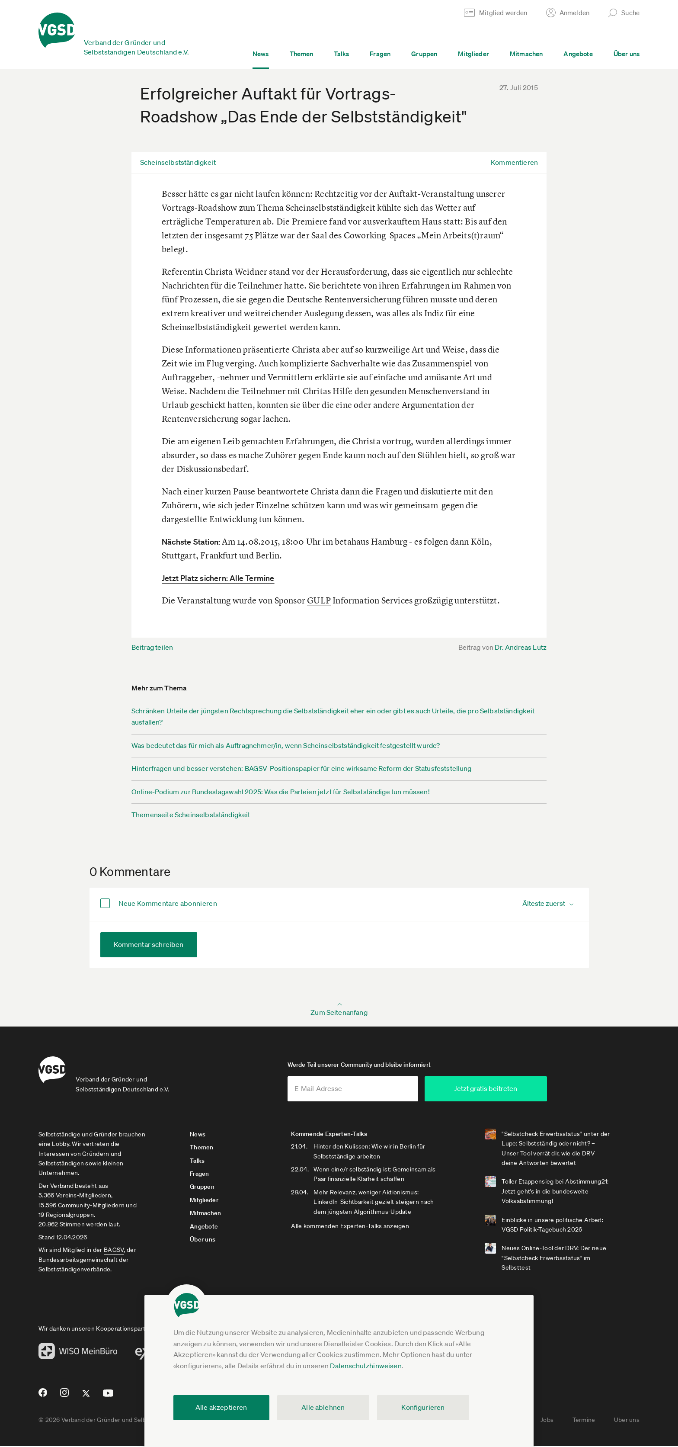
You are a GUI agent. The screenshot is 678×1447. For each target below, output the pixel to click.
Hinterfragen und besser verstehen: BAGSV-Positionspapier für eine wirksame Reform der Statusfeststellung (301, 768)
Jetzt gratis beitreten (501, 1089)
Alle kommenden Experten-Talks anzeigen (353, 1227)
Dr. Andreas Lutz (521, 647)
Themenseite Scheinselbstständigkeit (190, 814)
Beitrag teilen (152, 647)
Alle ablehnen (323, 1407)
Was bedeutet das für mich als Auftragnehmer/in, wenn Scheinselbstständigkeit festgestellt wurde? (285, 745)
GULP (319, 600)
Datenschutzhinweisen (365, 1365)
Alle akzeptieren (221, 1407)
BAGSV (114, 1250)
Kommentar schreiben (149, 944)
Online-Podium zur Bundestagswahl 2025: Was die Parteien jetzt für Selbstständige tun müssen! (280, 791)
